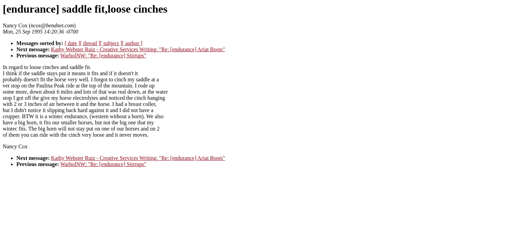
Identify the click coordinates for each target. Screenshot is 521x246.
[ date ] (72, 43)
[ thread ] (90, 43)
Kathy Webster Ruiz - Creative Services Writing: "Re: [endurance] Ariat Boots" (138, 49)
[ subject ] (111, 43)
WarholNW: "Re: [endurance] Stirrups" (103, 55)
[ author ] (132, 43)
